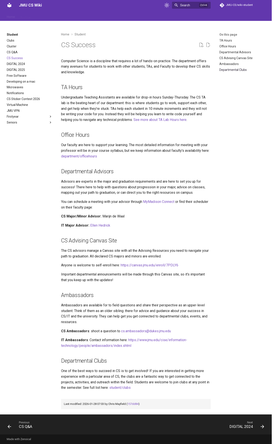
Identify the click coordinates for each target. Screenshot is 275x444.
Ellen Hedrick (100, 225)
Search (185, 5)
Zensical (25, 439)
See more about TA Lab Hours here (160, 120)
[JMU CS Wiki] (9, 5)
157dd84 (132, 404)
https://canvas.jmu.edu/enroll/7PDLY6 (149, 265)
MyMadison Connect (158, 202)
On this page (228, 34)
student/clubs (120, 388)
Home (11, 16)
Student (109, 16)
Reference (91, 16)
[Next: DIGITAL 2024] (245, 426)
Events (62, 16)
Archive (25, 16)
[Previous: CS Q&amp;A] (21, 426)
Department (44, 16)
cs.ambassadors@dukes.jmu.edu (146, 331)
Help (75, 16)
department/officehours (79, 156)
